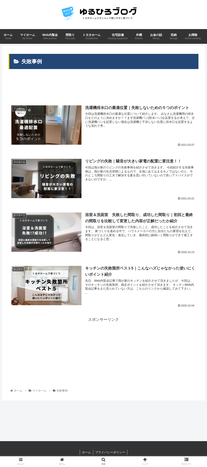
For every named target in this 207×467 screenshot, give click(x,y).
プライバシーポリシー (110, 452)
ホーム (86, 452)
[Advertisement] (103, 86)
